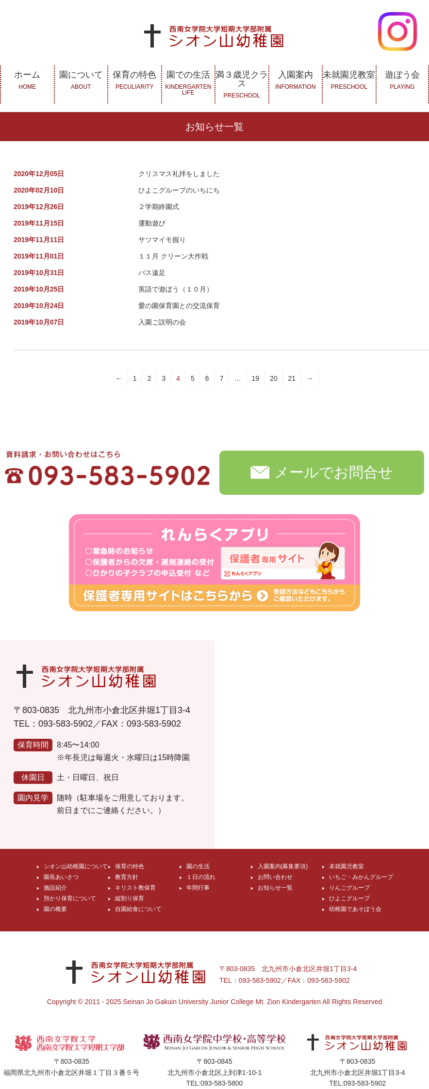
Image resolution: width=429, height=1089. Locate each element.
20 (274, 378)
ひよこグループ (349, 898)
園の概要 (55, 909)
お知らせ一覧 (275, 888)
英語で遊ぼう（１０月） (175, 289)
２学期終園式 (158, 207)
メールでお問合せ (321, 471)
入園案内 (295, 80)
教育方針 (126, 877)
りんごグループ (349, 888)
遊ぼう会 (403, 80)
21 (292, 378)
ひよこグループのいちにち (179, 190)
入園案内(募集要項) (283, 866)
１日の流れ (200, 877)
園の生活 (198, 866)
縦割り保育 (129, 898)
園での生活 (188, 83)
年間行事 (198, 888)
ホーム (27, 80)
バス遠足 (151, 272)
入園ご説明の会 (162, 322)
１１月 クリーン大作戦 (173, 256)
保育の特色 (134, 80)
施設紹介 (55, 888)
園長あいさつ (61, 877)
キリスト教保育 (135, 888)
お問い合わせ (275, 877)
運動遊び (151, 223)
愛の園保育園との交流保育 (179, 305)
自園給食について (138, 909)
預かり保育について (70, 898)
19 (255, 378)
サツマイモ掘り (162, 240)
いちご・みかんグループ (361, 877)
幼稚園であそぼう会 (355, 909)
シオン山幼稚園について (76, 866)
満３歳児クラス (241, 84)
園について (81, 80)
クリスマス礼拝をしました (179, 174)
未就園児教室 (349, 80)
